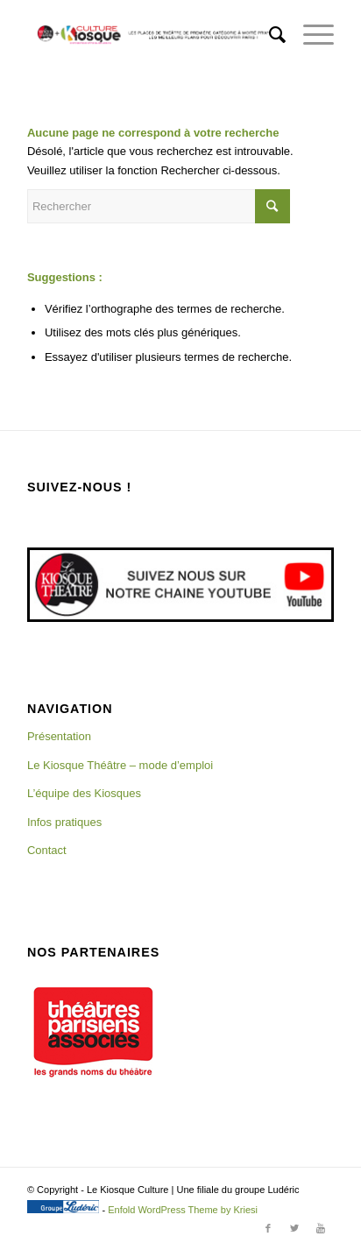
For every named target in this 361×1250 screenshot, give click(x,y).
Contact (47, 850)
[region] (93, 1032)
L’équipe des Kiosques (84, 793)
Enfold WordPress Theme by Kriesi (183, 1209)
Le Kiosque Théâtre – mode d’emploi (120, 765)
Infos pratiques (64, 822)
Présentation (59, 736)
